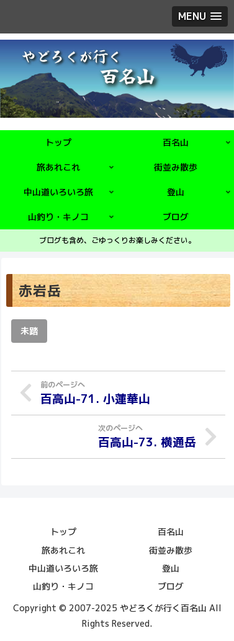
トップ (63, 531)
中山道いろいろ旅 (63, 568)
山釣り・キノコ (63, 586)
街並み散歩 (170, 550)
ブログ (171, 586)
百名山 (171, 531)
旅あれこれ (63, 550)
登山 (170, 568)
